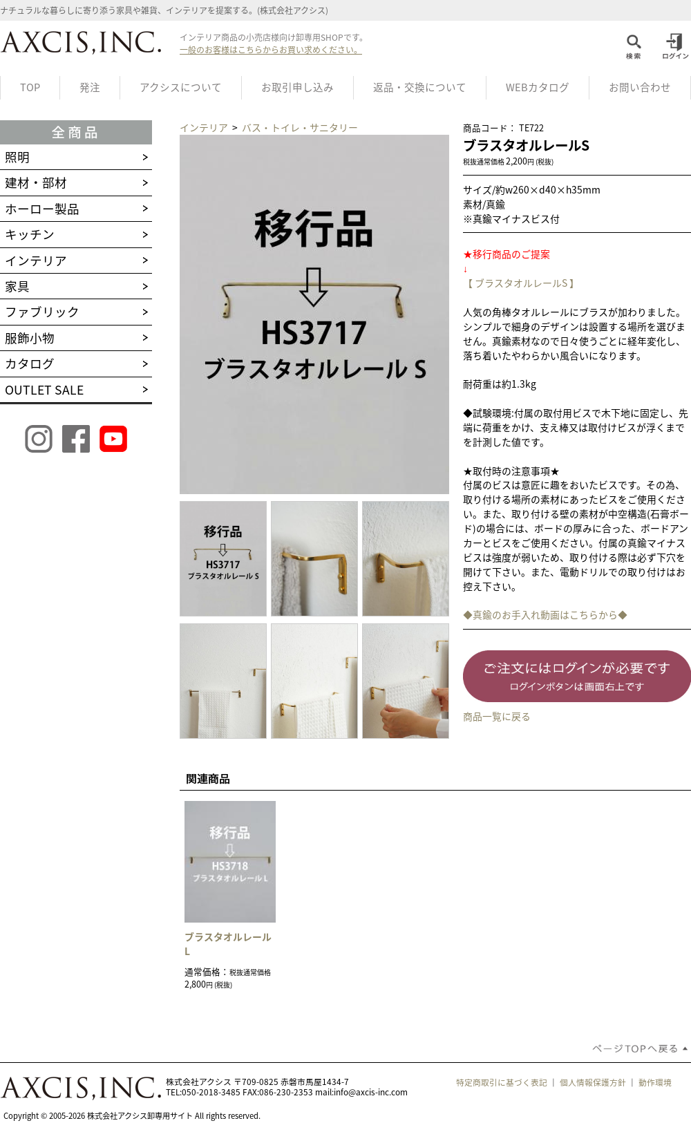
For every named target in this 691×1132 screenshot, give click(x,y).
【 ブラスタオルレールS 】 (521, 283)
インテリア (205, 127)
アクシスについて (181, 87)
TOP (30, 87)
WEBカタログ (537, 87)
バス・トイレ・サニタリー (300, 127)
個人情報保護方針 (593, 1082)
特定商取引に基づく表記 (501, 1082)
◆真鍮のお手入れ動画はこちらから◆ (545, 614)
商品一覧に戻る (497, 716)
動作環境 (655, 1082)
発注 (89, 87)
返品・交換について (419, 87)
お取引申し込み (297, 87)
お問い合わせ (640, 87)
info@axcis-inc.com (371, 1092)
